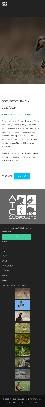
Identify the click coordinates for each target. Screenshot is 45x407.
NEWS (4, 256)
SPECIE (4, 276)
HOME (4, 242)
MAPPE (4, 280)
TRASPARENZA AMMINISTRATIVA (14, 285)
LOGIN (16, 236)
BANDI (4, 261)
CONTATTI (6, 251)
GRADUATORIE (7, 271)
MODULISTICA (7, 266)
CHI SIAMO (6, 246)
